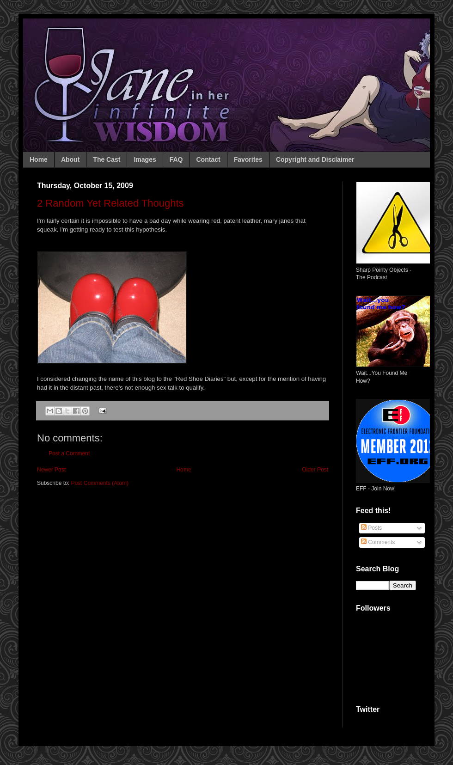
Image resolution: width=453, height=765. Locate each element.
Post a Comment (69, 453)
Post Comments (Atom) (100, 483)
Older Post (315, 469)
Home (39, 159)
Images (145, 159)
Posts (371, 528)
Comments (378, 542)
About (70, 159)
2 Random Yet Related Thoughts (110, 203)
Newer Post (51, 469)
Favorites (248, 159)
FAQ (176, 159)
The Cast (106, 159)
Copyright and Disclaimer (315, 159)
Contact (208, 159)
